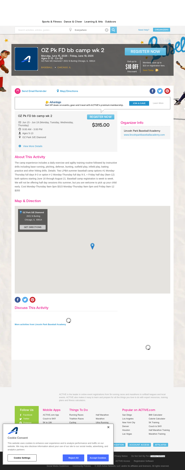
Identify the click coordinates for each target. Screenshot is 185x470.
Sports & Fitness (52, 21)
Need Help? (143, 30)
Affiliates (160, 445)
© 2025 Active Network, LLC (108, 466)
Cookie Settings (157, 456)
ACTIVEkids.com (23, 21)
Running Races (76, 415)
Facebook (27, 415)
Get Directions (33, 227)
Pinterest (27, 423)
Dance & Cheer (73, 21)
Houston (126, 430)
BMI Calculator (155, 415)
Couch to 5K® (49, 419)
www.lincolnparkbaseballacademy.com (144, 134)
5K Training (154, 422)
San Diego (127, 415)
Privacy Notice (121, 456)
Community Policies (82, 466)
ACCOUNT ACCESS (139, 445)
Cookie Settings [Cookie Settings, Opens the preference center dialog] (22, 458)
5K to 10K (47, 422)
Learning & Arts (93, 21)
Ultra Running (102, 422)
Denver (125, 426)
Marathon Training (157, 434)
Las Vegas (127, 434)
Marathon (100, 419)
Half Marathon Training (159, 430)
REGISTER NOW (101, 117)
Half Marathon (102, 415)
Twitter (26, 419)
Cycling (72, 422)
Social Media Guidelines (58, 466)
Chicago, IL (64, 67)
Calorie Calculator (157, 419)
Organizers (161, 29)
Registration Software (144, 461)
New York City (128, 422)
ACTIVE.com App (51, 415)
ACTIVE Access (123, 461)
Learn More (158, 103)
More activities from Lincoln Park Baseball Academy (40, 324)
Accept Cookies (98, 458)
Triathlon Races (76, 419)
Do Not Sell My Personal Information (148, 456)
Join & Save (139, 103)
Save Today (148, 70)
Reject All (73, 458)
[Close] (108, 427)
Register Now (145, 51)
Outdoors (110, 21)
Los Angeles (128, 419)
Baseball (46, 67)
